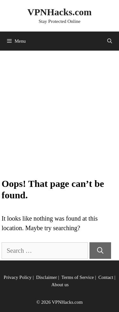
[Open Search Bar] (109, 41)
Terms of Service (78, 277)
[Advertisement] (59, 115)
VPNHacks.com (59, 12)
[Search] (100, 250)
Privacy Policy (18, 277)
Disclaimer (46, 277)
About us (60, 284)
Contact (105, 277)
